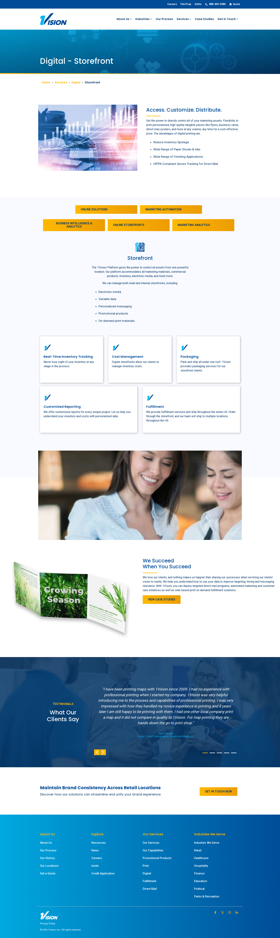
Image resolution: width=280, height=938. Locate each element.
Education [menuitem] (200, 881)
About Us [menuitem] (46, 842)
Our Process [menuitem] (48, 850)
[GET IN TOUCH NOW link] (218, 791)
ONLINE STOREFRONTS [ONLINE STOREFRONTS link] (128, 225)
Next (103, 752)
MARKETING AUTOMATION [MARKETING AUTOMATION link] (163, 209)
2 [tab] (211, 754)
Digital (76, 82)
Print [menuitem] (146, 865)
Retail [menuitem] (197, 850)
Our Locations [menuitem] (49, 865)
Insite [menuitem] (95, 865)
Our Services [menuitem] (151, 842)
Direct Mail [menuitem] (150, 888)
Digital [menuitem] (147, 873)
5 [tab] (233, 754)
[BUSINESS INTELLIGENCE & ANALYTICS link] (74, 225)
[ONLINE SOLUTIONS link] (106, 209)
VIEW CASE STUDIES (161, 599)
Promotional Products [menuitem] (157, 858)
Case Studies (204, 19)
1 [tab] (204, 754)
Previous (97, 752)
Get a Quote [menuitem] (47, 873)
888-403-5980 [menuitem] (215, 4)
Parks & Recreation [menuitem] (206, 896)
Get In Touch (228, 19)
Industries (143, 19)
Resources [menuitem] (98, 842)
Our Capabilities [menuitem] (153, 850)
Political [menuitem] (199, 888)
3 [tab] (218, 754)
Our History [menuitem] (47, 858)
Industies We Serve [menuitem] (206, 842)
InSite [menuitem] (198, 4)
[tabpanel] (165, 712)
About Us (124, 19)
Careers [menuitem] (172, 4)
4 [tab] (226, 754)
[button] (215, 912)
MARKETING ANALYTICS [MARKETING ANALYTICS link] (194, 225)
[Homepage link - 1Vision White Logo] (49, 917)
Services (184, 19)
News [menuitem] (95, 850)
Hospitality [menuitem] (201, 865)
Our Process (164, 19)
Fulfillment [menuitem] (149, 881)
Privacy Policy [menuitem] (47, 923)
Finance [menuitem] (199, 873)
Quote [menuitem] (234, 4)
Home (46, 82)
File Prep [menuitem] (186, 4)
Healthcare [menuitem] (201, 858)
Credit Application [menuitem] (103, 873)
